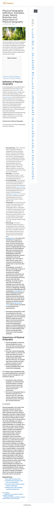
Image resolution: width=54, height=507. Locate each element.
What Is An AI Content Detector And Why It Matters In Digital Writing (33, 95)
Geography (6, 492)
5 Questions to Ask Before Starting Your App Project (33, 64)
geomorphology (20, 187)
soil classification (18, 291)
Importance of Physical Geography (12, 78)
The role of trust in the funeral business (33, 171)
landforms (17, 90)
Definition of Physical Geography (11, 76)
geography (7, 97)
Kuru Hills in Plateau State (13, 479)
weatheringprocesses (15, 194)
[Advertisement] (12, 67)
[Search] (35, 11)
